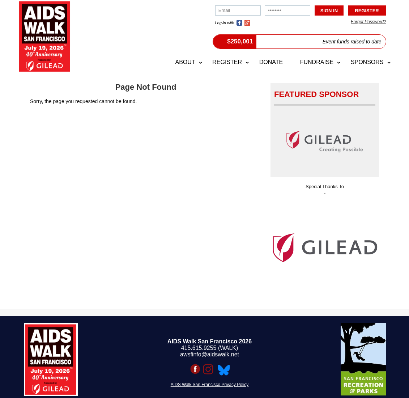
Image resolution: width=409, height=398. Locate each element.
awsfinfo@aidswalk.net (209, 354)
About (185, 62)
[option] (324, 245)
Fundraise (316, 62)
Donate (271, 62)
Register (227, 62)
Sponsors (367, 62)
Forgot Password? (368, 21)
